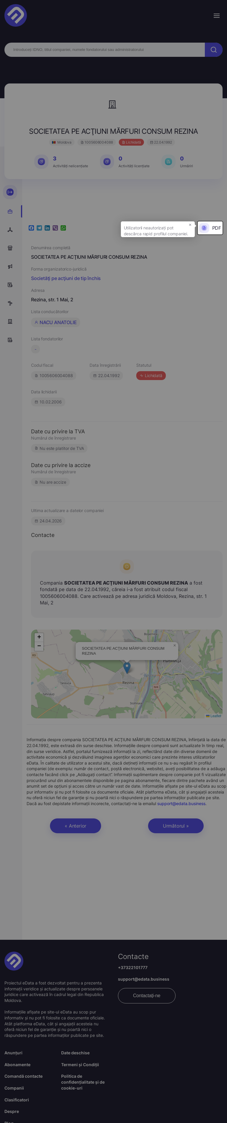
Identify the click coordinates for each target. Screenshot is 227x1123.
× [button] (190, 224)
